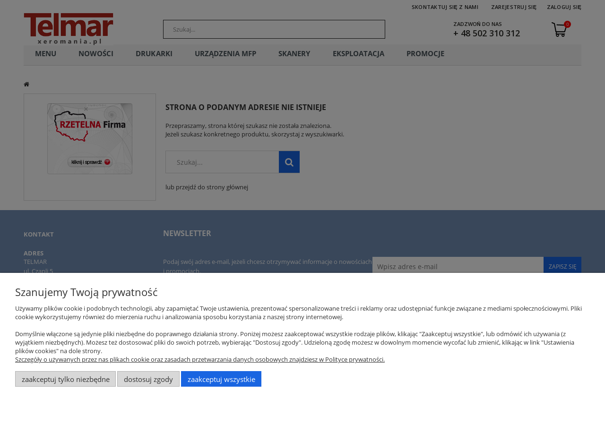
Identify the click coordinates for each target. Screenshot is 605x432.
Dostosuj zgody (148, 379)
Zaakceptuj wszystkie (221, 379)
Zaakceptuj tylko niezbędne (66, 379)
